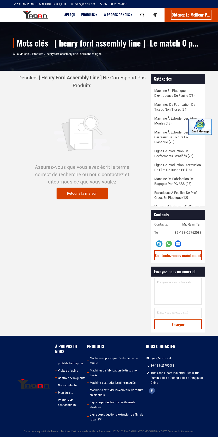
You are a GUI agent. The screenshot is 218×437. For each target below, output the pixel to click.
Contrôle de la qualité (71, 378)
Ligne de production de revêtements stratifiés (112, 405)
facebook (152, 391)
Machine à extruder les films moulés (113, 382)
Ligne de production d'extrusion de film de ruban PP (116, 417)
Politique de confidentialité (67, 402)
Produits (89, 14)
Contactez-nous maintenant (178, 255)
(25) (173, 153)
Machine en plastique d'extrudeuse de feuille (114, 361)
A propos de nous (118, 14)
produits (37, 54)
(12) (176, 195)
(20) (171, 137)
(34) (174, 107)
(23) (174, 181)
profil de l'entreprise (70, 363)
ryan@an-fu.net (82, 4)
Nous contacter (68, 385)
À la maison (21, 54)
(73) (174, 93)
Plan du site (65, 392)
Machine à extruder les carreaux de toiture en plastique (116, 392)
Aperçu (69, 14)
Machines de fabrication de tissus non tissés (114, 373)
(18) (175, 121)
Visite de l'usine (68, 370)
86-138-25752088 (113, 4)
